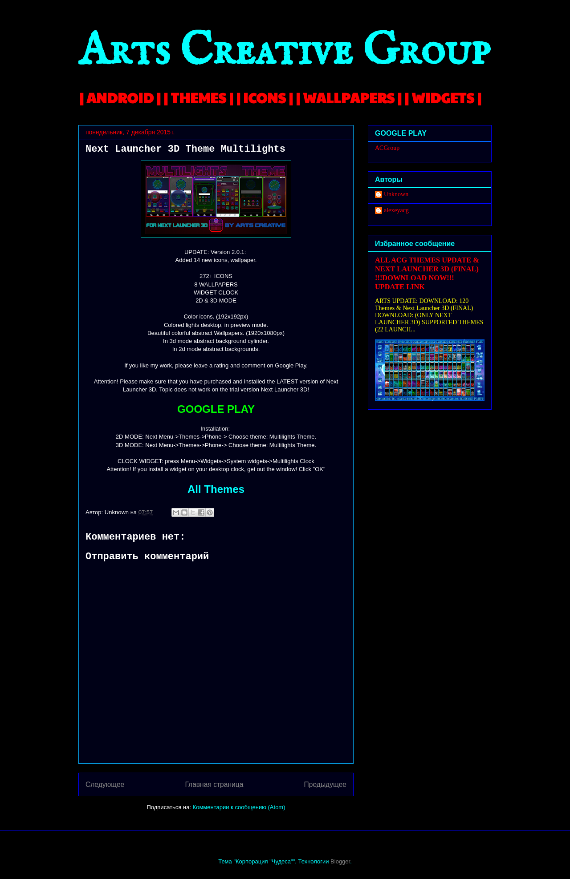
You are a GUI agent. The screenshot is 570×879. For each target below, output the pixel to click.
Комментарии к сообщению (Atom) (239, 807)
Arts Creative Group (284, 52)
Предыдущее (325, 784)
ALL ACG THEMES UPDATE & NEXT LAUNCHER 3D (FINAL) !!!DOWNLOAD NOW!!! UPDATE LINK (427, 273)
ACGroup (387, 148)
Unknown (396, 194)
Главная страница (214, 784)
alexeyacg (396, 210)
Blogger (340, 861)
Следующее (105, 784)
